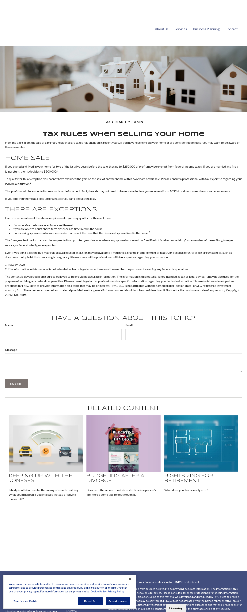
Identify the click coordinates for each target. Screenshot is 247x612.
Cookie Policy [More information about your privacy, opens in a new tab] (98, 591)
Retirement (73, 574)
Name (9, 314)
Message (11, 338)
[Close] (130, 579)
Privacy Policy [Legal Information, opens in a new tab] (116, 591)
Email (129, 314)
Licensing (175, 608)
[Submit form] (16, 372)
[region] (69, 592)
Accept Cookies (118, 600)
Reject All (90, 600)
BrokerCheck (192, 570)
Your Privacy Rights (25, 600)
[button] (161, 17)
